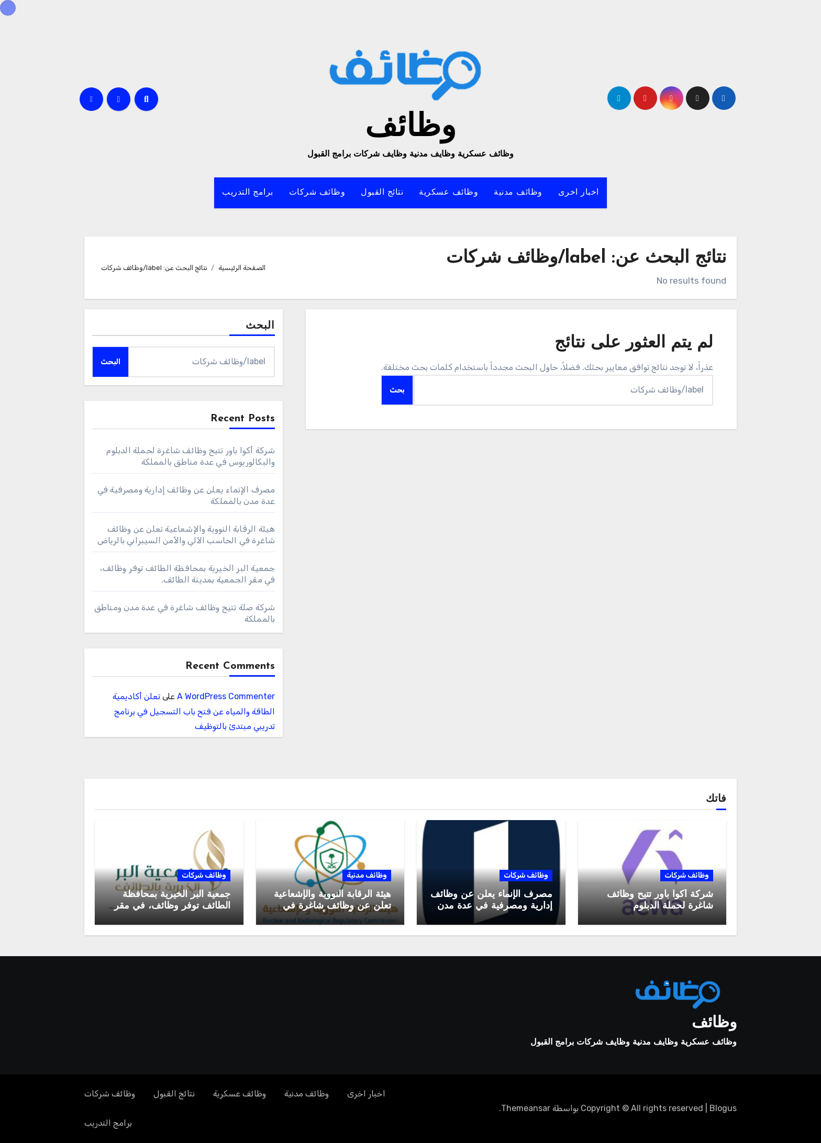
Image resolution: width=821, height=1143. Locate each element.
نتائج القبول (382, 192)
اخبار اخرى (578, 192)
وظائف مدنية (518, 192)
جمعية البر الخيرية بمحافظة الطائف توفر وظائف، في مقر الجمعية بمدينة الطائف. (172, 906)
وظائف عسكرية (448, 192)
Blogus (723, 1108)
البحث (260, 326)
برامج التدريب (247, 192)
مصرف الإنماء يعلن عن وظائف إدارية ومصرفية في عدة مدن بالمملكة (491, 906)
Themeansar (525, 1108)
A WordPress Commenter (226, 696)
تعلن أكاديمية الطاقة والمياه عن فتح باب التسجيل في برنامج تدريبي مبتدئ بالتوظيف (194, 711)
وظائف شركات (317, 192)
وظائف (410, 128)
